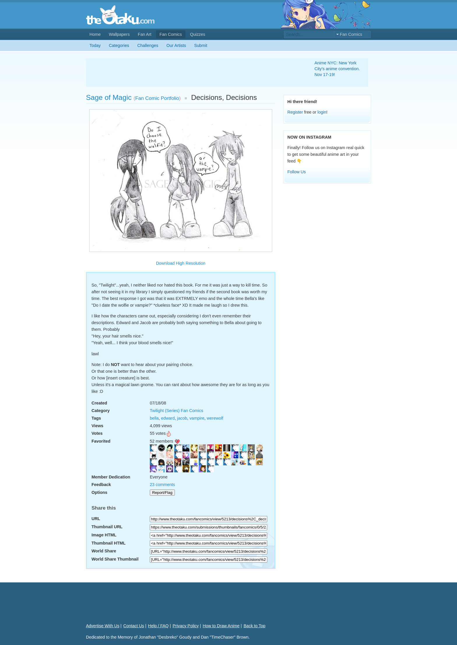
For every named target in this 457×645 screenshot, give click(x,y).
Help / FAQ (158, 625)
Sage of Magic (108, 97)
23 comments (162, 484)
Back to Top (255, 625)
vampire (196, 418)
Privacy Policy (186, 625)
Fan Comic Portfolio (157, 98)
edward (168, 418)
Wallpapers (119, 34)
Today (95, 45)
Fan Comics (170, 34)
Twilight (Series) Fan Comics (176, 410)
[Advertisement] (193, 72)
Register (295, 112)
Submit (200, 45)
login (321, 112)
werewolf (215, 418)
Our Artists (176, 45)
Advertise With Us (102, 625)
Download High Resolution (180, 263)
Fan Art (144, 34)
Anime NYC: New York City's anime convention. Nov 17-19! (337, 69)
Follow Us (296, 171)
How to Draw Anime (221, 625)
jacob (182, 418)
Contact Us (133, 625)
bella (154, 418)
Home (95, 34)
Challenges (147, 45)
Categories (119, 45)
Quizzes (197, 34)
